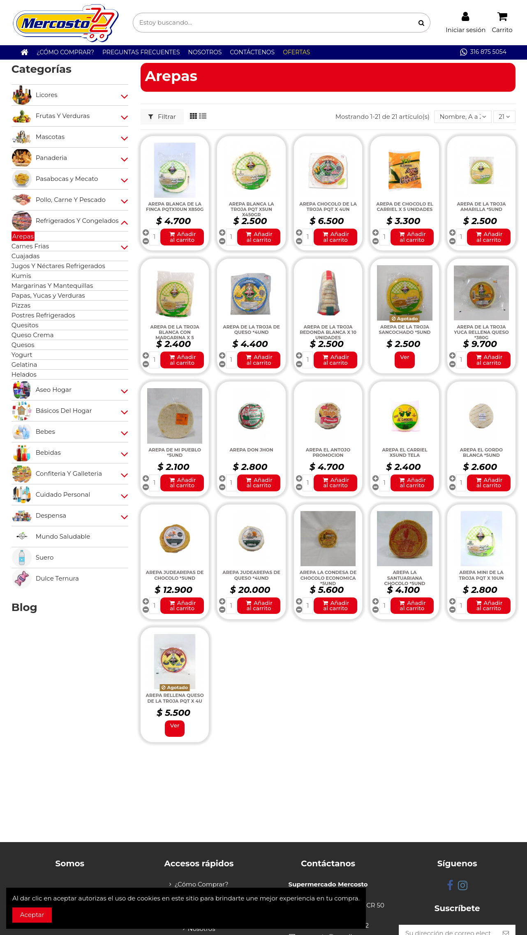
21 (504, 116)
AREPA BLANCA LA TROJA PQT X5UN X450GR (251, 209)
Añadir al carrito (182, 237)
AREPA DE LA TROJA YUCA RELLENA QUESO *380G (481, 332)
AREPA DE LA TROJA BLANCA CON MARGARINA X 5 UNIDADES (174, 335)
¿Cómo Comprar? (201, 884)
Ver (404, 357)
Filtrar (162, 116)
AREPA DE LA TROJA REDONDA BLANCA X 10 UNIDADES (328, 332)
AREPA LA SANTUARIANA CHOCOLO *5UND (404, 577)
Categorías (42, 69)
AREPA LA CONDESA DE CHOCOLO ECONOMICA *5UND (328, 577)
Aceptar (32, 915)
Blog (24, 607)
